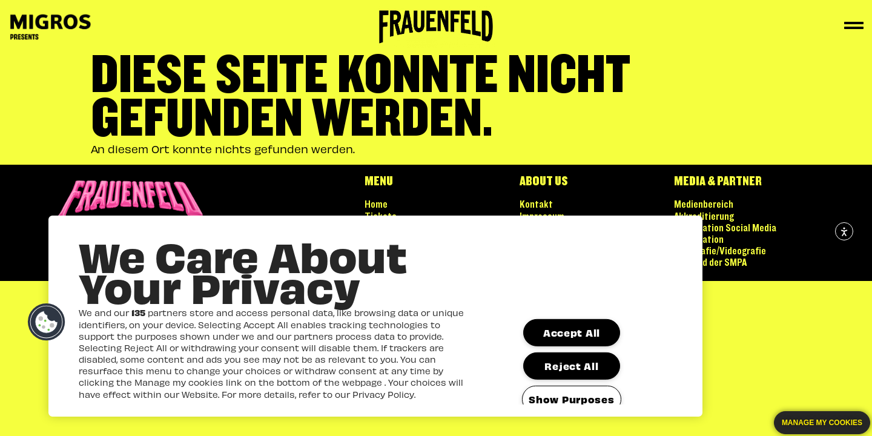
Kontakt (536, 204)
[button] (46, 322)
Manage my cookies (822, 422)
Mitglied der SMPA (710, 262)
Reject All (571, 366)
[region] (375, 316)
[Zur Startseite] (436, 27)
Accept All (571, 332)
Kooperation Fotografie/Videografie (720, 245)
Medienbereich (703, 204)
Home (376, 204)
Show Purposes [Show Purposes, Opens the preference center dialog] (571, 399)
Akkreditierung (704, 216)
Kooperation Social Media (725, 228)
